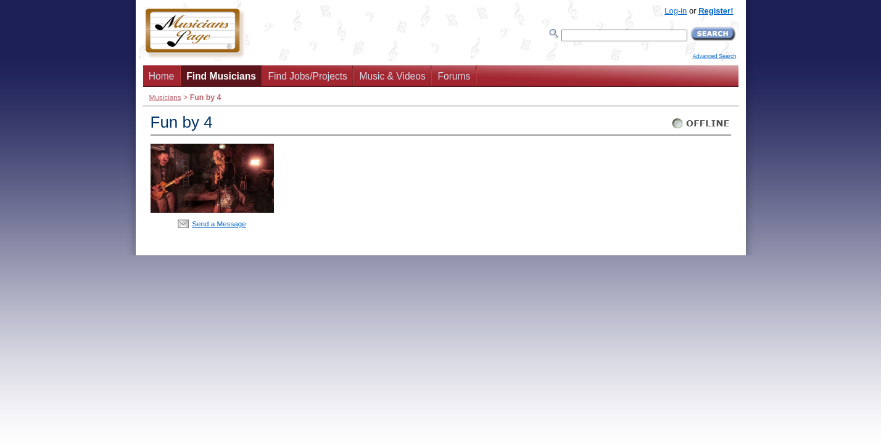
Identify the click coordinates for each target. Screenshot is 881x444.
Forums (453, 76)
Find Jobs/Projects (307, 76)
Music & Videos (393, 76)
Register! (715, 10)
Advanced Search (714, 56)
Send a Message (219, 224)
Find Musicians (221, 76)
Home (162, 76)
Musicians (165, 97)
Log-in (675, 10)
